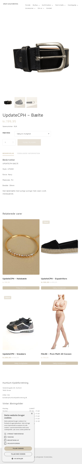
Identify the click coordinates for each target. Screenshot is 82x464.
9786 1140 (6, 395)
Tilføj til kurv (29, 142)
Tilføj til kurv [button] (21, 288)
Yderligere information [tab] (28, 153)
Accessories (29, 8)
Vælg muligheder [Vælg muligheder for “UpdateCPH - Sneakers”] (21, 363)
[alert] (18, 436)
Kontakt (49, 8)
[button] (18, 458)
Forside (27, 5)
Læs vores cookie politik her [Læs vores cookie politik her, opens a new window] (21, 429)
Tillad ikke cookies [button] (18, 454)
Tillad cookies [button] (18, 448)
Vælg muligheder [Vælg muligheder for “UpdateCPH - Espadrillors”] (59, 288)
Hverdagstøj (72, 5)
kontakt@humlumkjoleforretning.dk (15, 397)
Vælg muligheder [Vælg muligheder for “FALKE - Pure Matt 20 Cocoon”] (59, 363)
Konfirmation (46, 5)
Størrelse (6, 133)
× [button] (32, 413)
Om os (40, 8)
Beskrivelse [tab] (8, 153)
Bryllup (35, 5)
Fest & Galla (59, 5)
